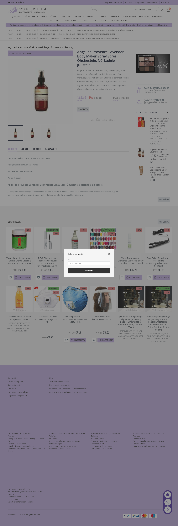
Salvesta (89, 270)
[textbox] (88, 263)
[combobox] (89, 263)
